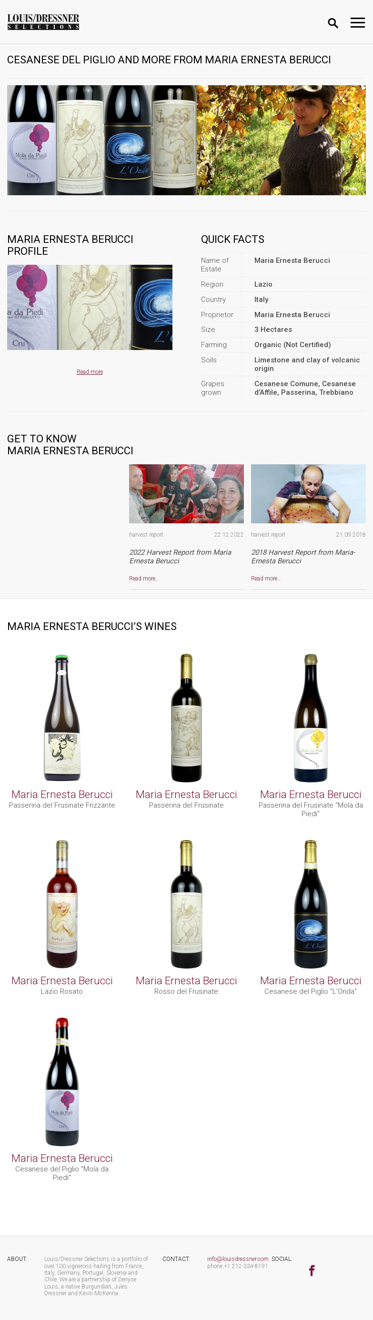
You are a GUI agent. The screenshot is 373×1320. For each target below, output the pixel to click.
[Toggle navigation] (357, 22)
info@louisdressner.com (238, 1259)
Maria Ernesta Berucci (62, 794)
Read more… (144, 578)
